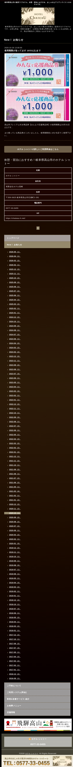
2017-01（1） (15, 670)
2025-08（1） (15, 287)
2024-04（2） (15, 343)
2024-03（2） (15, 348)
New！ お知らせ (14, 245)
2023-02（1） (15, 395)
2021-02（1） (15, 496)
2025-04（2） (15, 300)
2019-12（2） (15, 548)
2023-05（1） (15, 382)
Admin (46, 757)
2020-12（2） (15, 504)
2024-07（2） (15, 335)
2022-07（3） (15, 426)
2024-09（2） (15, 326)
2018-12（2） (15, 600)
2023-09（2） (15, 365)
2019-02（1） (15, 591)
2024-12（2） (15, 317)
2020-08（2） (15, 522)
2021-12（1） (15, 456)
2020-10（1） (15, 513)
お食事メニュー (14, 706)
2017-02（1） (15, 665)
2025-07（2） (15, 291)
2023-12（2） (15, 356)
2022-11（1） (15, 409)
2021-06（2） (15, 483)
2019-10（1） (15, 557)
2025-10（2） (15, 278)
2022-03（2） (15, 443)
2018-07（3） (15, 609)
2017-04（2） (15, 657)
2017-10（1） (15, 639)
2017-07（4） (15, 648)
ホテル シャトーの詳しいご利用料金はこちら (38, 149)
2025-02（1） (15, 308)
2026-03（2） (15, 261)
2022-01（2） (15, 452)
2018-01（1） (15, 631)
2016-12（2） (15, 674)
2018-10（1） (15, 604)
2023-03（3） (15, 391)
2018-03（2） (15, 626)
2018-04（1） (15, 622)
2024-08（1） (15, 330)
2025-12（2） (15, 269)
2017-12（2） (15, 635)
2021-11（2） (15, 461)
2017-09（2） (15, 644)
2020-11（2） (15, 509)
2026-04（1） (15, 256)
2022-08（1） (15, 422)
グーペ (39, 757)
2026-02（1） (15, 265)
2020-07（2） (15, 526)
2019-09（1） (15, 561)
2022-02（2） (15, 448)
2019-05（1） (15, 578)
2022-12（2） (15, 404)
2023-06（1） (15, 378)
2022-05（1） (15, 435)
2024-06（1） (15, 339)
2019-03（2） (15, 587)
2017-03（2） (15, 661)
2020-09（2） (15, 517)
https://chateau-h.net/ (15, 218)
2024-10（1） (15, 321)
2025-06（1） (15, 295)
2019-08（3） (15, 565)
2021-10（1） (15, 465)
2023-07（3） (15, 374)
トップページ (13, 238)
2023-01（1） (15, 400)
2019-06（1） (15, 574)
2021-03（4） (15, 491)
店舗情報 (11, 712)
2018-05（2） (15, 617)
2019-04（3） (15, 583)
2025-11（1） (15, 274)
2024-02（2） (15, 352)
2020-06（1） (15, 530)
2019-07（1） (15, 570)
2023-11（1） (15, 361)
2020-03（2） (15, 535)
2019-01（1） (15, 596)
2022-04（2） (15, 439)
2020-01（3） (15, 543)
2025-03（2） (15, 304)
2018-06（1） (15, 613)
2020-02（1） (15, 539)
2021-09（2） (15, 469)
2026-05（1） (15, 252)
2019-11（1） (15, 552)
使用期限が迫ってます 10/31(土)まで (22, 50)
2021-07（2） (15, 478)
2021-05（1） (15, 487)
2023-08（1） (15, 369)
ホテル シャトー (31, 753)
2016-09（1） (15, 678)
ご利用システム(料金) (17, 692)
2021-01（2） (15, 500)
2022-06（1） (15, 430)
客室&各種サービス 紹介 (18, 699)
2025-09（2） (15, 282)
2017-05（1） (15, 652)
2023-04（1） (15, 387)
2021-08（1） (15, 474)
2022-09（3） (15, 417)
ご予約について (14, 686)
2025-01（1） (15, 313)
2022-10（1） (15, 413)
